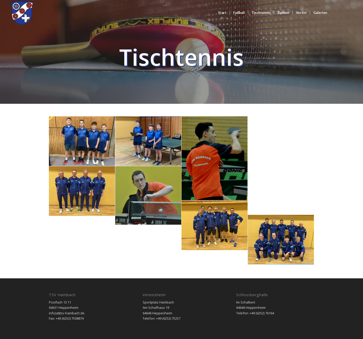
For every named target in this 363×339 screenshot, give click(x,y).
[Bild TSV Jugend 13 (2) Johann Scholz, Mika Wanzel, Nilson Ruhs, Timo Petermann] (82, 141)
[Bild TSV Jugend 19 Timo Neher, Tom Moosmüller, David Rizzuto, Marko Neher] (82, 241)
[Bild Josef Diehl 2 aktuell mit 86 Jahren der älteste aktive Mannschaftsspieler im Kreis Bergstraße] (281, 140)
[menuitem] (222, 12)
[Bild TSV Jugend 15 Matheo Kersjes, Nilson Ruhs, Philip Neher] (148, 141)
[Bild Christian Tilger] (148, 195)
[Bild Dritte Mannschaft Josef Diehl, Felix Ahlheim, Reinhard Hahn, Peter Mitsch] (82, 191)
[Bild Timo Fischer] (215, 158)
